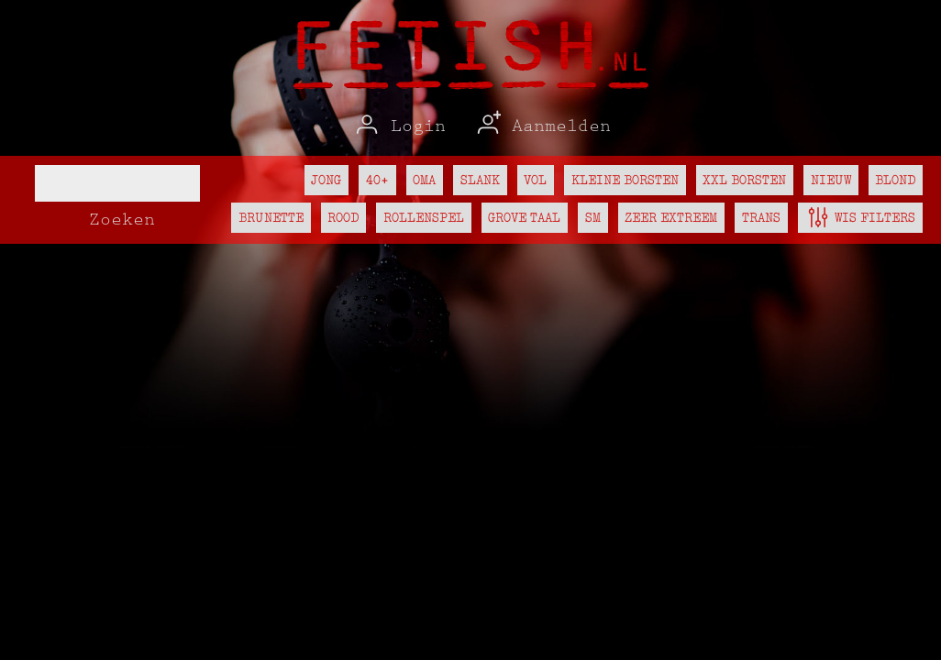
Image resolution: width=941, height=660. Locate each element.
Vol (535, 179)
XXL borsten (744, 179)
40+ (377, 179)
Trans (761, 217)
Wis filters (860, 215)
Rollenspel (423, 217)
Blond (895, 179)
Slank (480, 179)
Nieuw (831, 179)
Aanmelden (542, 126)
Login (399, 126)
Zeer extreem (671, 217)
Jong (326, 179)
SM (593, 217)
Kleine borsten (625, 179)
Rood (343, 217)
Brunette (271, 217)
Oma (424, 179)
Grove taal (524, 217)
